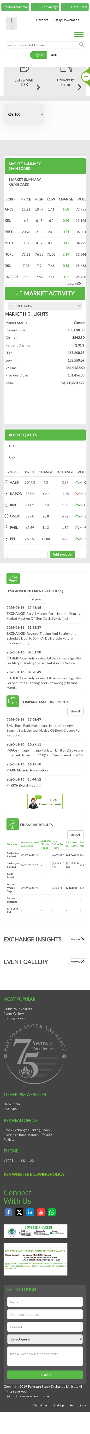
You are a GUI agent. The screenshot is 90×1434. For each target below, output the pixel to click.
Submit (45, 1422)
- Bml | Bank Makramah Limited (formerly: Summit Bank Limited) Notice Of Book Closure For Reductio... (43, 778)
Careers (42, 20)
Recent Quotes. (23, 483)
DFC (12, 494)
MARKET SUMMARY (25, 214)
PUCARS (10, 1157)
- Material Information (27, 818)
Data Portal (12, 1152)
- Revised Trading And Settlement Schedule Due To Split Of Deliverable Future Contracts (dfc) (41, 686)
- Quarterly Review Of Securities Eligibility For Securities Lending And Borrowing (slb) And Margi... (43, 731)
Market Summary (17, 7)
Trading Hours (14, 1066)
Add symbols (62, 602)
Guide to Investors (18, 1057)
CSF (12, 505)
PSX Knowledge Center (46, 7)
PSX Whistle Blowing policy (34, 1222)
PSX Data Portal (76, 7)
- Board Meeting (23, 833)
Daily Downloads (66, 20)
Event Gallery (14, 1061)
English (38, 55)
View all (37, 647)
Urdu (53, 55)
